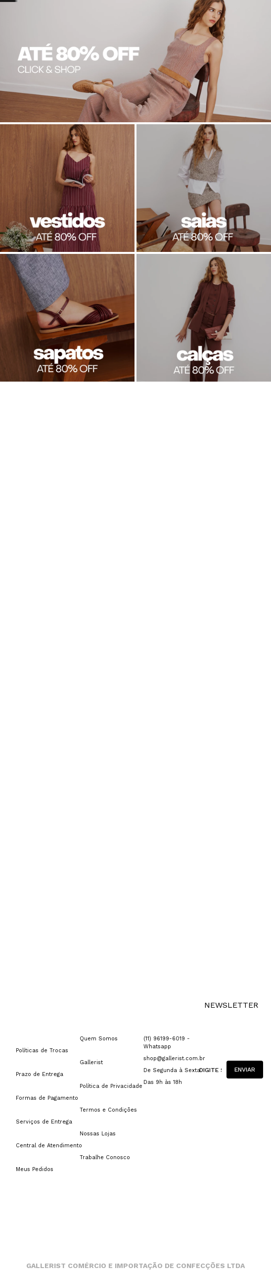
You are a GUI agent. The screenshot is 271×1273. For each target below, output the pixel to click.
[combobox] (224, 43)
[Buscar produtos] (220, 44)
